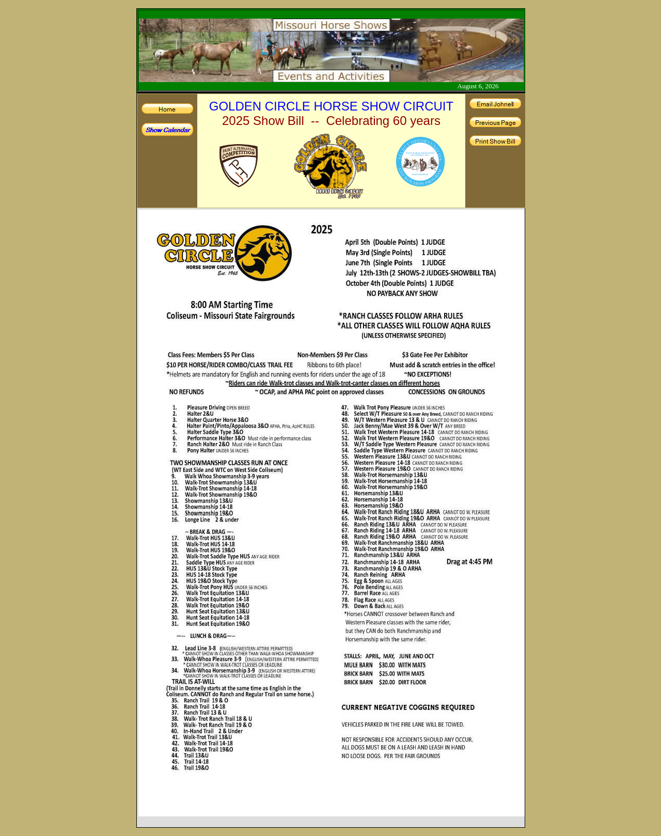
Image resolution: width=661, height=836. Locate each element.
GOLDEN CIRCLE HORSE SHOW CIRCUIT (331, 106)
